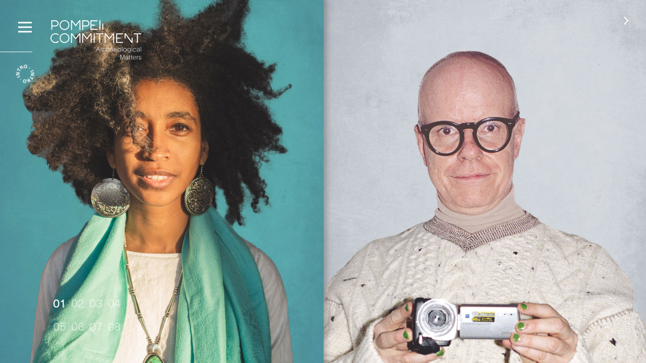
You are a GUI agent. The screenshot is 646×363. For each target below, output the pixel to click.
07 (95, 326)
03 (95, 302)
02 (77, 302)
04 (114, 302)
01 (59, 302)
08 (114, 326)
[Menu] (25, 26)
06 (77, 326)
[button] (626, 20)
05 (59, 326)
